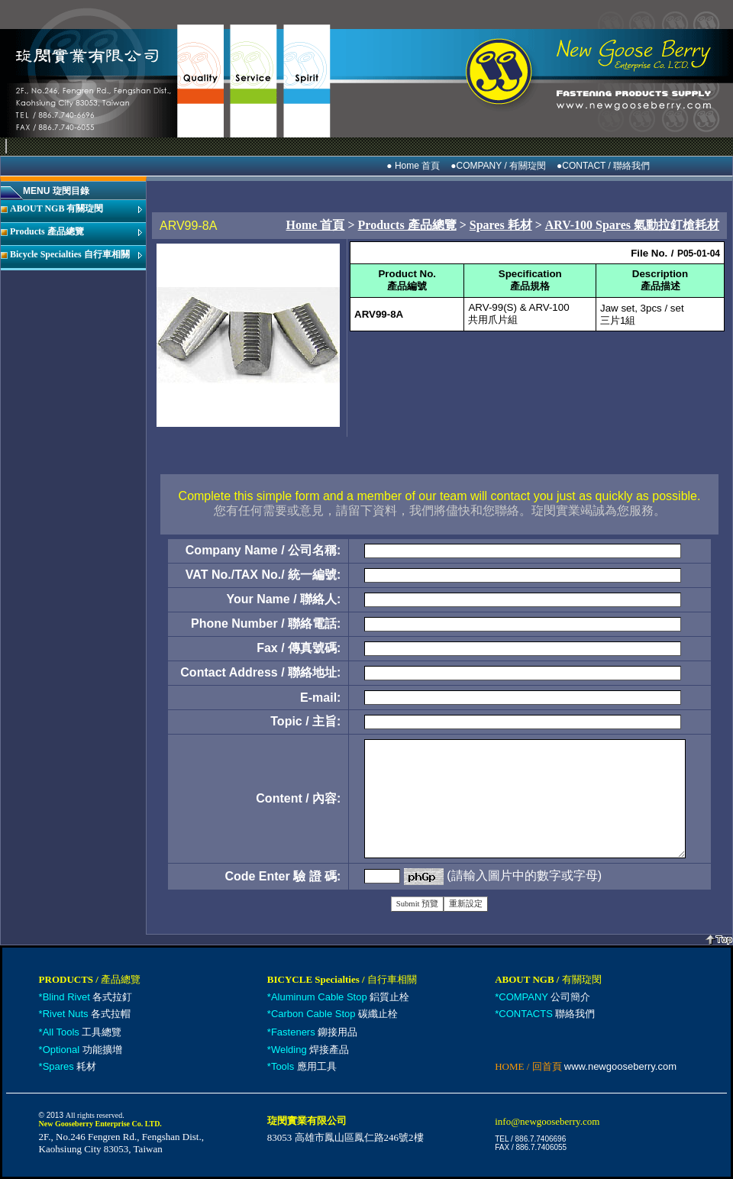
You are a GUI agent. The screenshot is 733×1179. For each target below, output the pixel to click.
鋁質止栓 (340, 997)
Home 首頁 (315, 224)
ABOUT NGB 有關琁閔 (56, 208)
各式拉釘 (88, 997)
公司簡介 (544, 997)
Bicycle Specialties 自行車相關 (70, 254)
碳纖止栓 (334, 1013)
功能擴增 (82, 1049)
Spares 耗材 (501, 224)
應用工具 (304, 1066)
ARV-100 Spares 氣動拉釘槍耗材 (632, 224)
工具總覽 (82, 1032)
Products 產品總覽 (47, 231)
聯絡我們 (547, 1013)
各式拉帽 (87, 1013)
